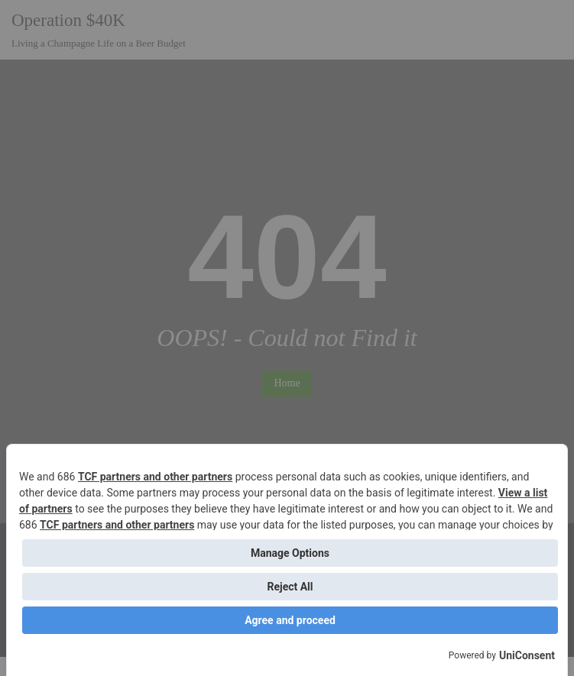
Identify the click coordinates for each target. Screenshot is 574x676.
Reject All (290, 587)
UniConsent (527, 655)
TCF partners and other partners (155, 477)
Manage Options (290, 553)
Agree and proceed (290, 620)
